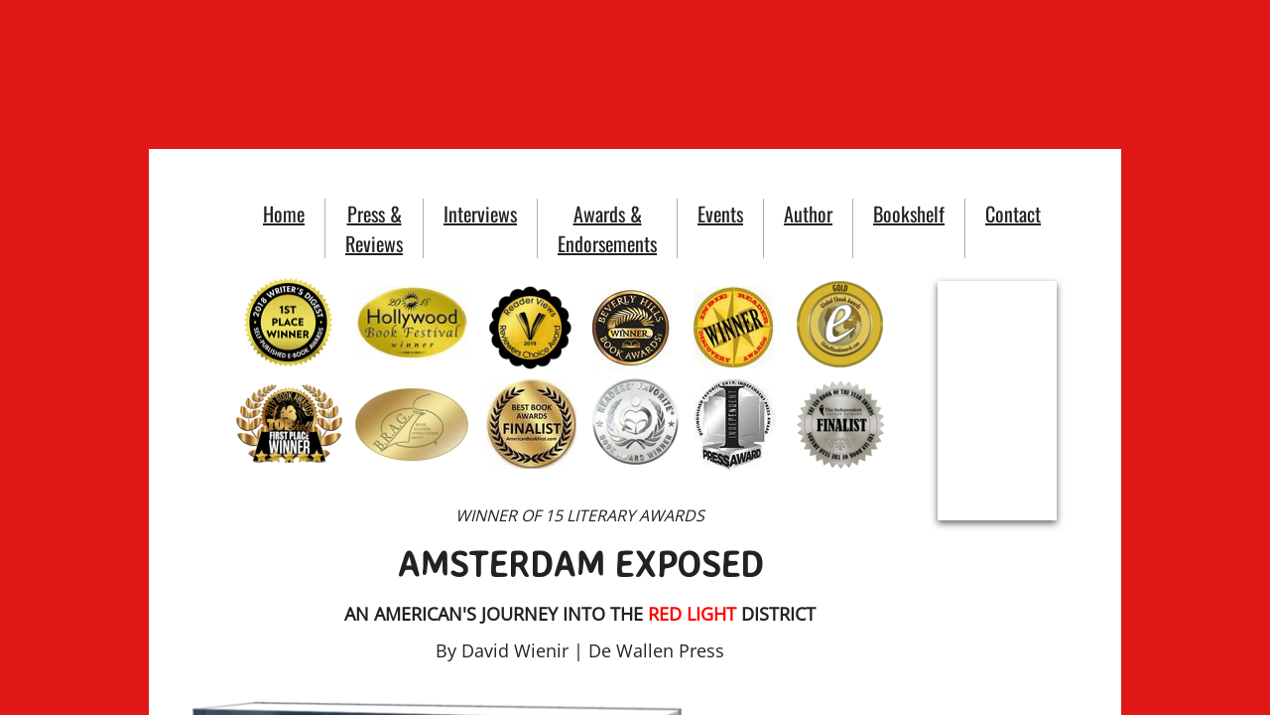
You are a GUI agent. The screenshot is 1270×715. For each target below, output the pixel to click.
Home (284, 213)
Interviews (480, 213)
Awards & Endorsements (607, 228)
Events (720, 213)
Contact (1013, 213)
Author (808, 213)
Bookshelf (909, 213)
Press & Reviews (374, 228)
